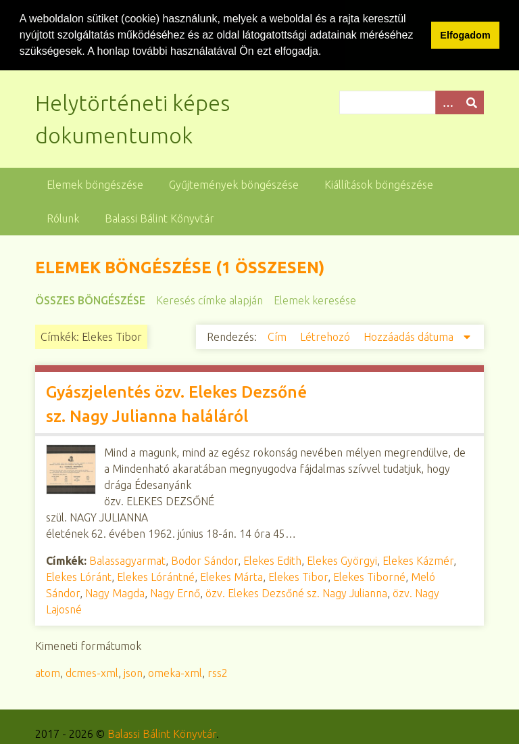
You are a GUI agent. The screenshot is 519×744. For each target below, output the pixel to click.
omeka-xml (175, 672)
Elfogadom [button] (465, 35)
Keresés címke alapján (209, 300)
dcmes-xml (92, 672)
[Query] (411, 102)
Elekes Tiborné (369, 576)
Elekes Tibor (298, 576)
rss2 (217, 672)
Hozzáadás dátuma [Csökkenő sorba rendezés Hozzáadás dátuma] (410, 336)
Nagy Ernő (175, 592)
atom (47, 672)
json (133, 672)
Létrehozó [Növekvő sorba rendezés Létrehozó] (326, 336)
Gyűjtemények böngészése (234, 184)
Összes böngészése (90, 300)
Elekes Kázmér (417, 560)
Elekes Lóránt (79, 576)
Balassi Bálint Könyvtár (159, 218)
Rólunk (63, 218)
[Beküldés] (472, 102)
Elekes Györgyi (342, 560)
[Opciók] (447, 102)
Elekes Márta (231, 576)
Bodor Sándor (204, 560)
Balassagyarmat (127, 560)
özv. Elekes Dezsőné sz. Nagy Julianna (296, 592)
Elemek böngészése (95, 184)
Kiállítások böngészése (378, 184)
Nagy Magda (115, 592)
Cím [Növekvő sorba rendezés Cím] (278, 336)
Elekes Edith (272, 560)
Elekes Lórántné (156, 576)
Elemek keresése (315, 300)
